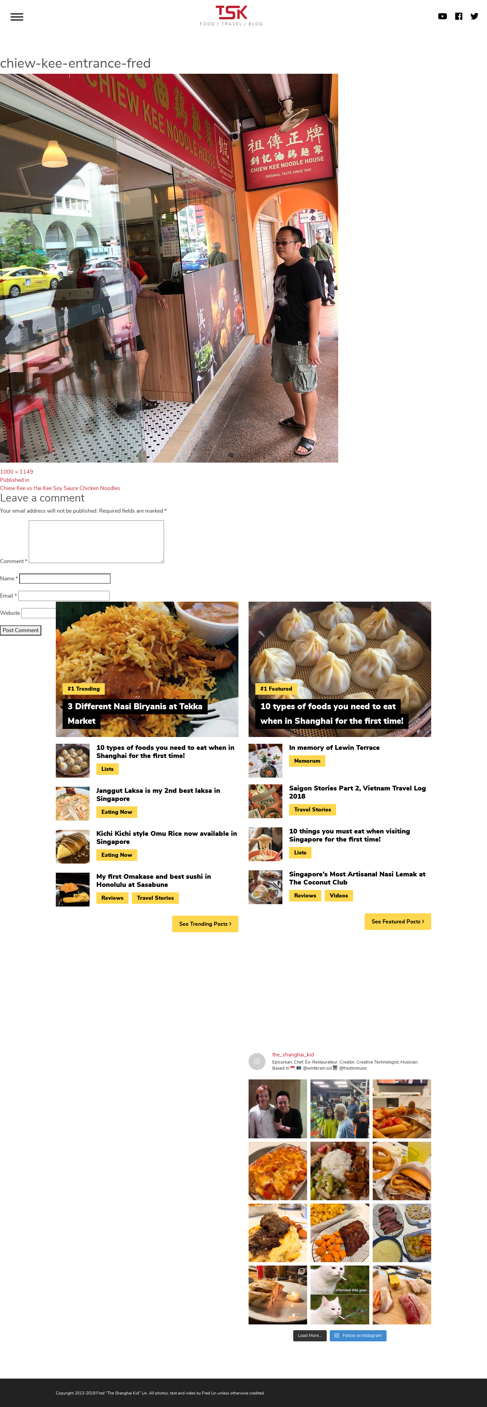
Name (9, 578)
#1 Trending (84, 689)
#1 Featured (276, 689)
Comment (13, 561)
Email (8, 596)
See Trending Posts (205, 924)
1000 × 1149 (16, 472)
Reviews (112, 898)
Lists (107, 769)
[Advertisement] (243, 989)
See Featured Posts (398, 921)
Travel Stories (155, 898)
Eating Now (116, 812)
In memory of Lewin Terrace (334, 747)
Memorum (307, 761)
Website (10, 613)
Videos (339, 895)
